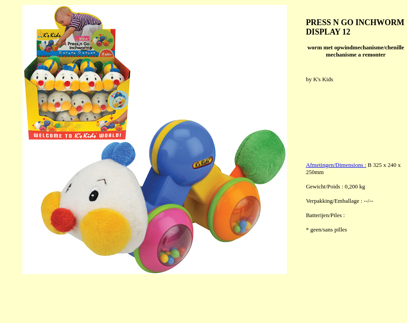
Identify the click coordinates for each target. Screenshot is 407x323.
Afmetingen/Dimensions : (336, 165)
